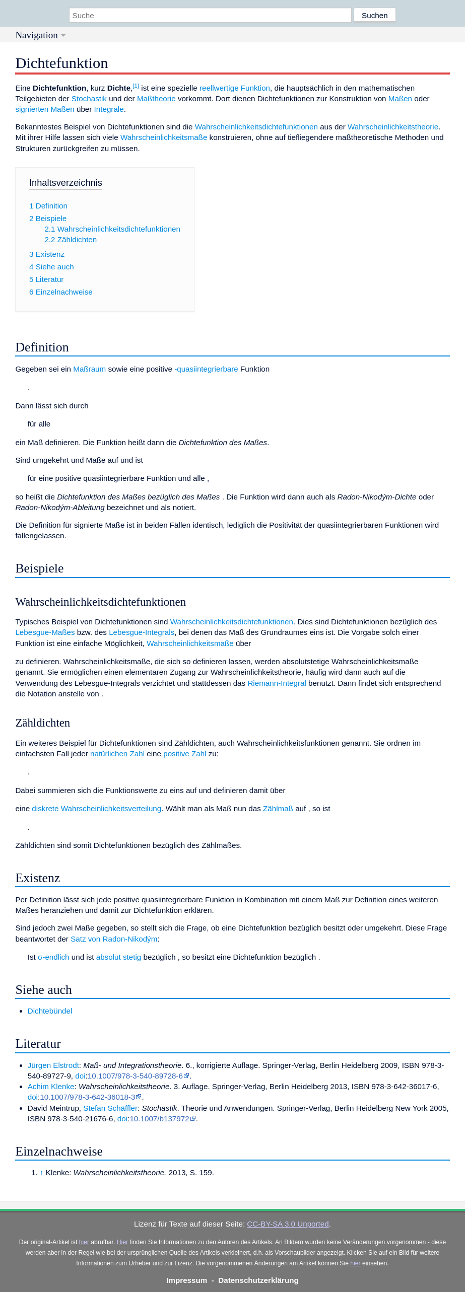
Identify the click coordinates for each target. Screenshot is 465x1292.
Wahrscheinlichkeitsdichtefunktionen (256, 126)
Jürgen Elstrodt (53, 1065)
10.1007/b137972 (159, 1118)
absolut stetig (119, 957)
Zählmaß (278, 808)
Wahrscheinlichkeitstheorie (393, 126)
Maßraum (89, 369)
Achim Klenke (51, 1086)
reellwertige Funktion (235, 88)
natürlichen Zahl (117, 753)
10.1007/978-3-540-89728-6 (135, 1075)
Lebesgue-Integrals (141, 632)
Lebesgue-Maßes (45, 632)
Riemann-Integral (276, 683)
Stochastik (89, 98)
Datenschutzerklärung (258, 1280)
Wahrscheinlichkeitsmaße (163, 137)
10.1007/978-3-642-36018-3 (87, 1097)
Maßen (400, 98)
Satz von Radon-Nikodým (114, 939)
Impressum (186, 1280)
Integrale (109, 109)
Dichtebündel (50, 1011)
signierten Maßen (44, 109)
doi (80, 1075)
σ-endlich (54, 957)
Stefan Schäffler (110, 1108)
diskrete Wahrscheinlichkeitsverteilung (96, 808)
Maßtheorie (156, 98)
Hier (122, 1242)
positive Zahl (184, 753)
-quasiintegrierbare (206, 369)
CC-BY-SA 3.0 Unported (287, 1223)
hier (84, 1242)
